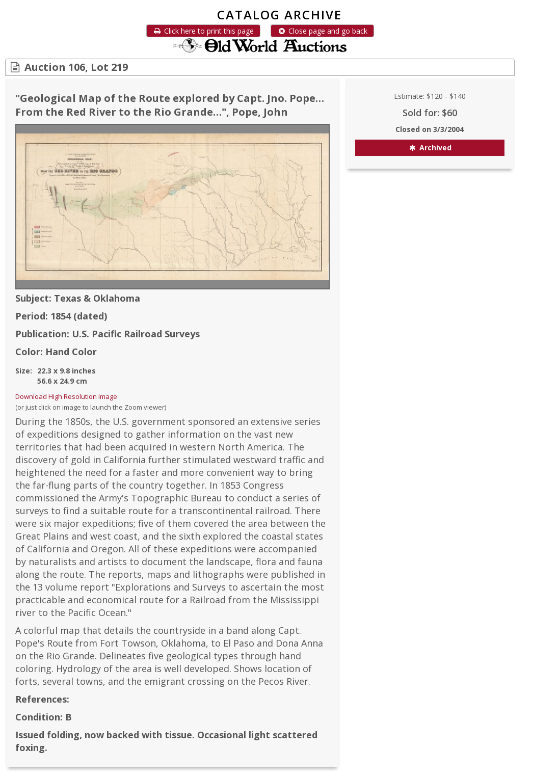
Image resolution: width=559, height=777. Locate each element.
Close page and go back (322, 31)
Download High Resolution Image (66, 396)
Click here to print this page (203, 31)
